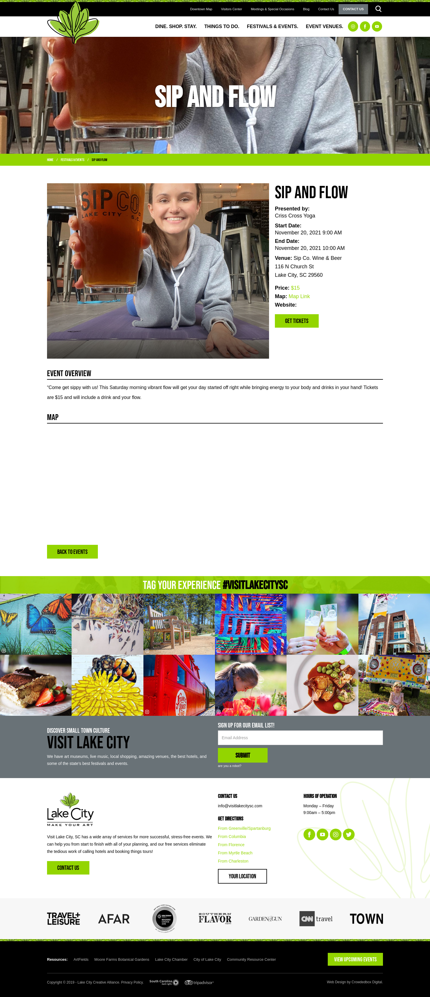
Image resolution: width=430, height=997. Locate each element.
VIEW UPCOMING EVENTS (355, 959)
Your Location (242, 876)
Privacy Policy (132, 982)
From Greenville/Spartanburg (244, 828)
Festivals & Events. (272, 26)
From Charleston (233, 861)
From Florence (231, 844)
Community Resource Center (251, 959)
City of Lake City (207, 959)
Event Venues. (324, 26)
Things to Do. (222, 26)
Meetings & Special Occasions (272, 9)
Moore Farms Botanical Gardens (121, 959)
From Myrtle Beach (235, 853)
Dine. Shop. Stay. (176, 26)
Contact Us (326, 9)
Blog (306, 9)
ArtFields (81, 959)
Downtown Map (201, 9)
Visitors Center (231, 9)
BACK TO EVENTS (72, 551)
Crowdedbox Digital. (367, 982)
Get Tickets (296, 320)
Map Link (299, 296)
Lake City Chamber (171, 959)
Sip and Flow (99, 160)
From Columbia (232, 836)
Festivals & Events (72, 160)
